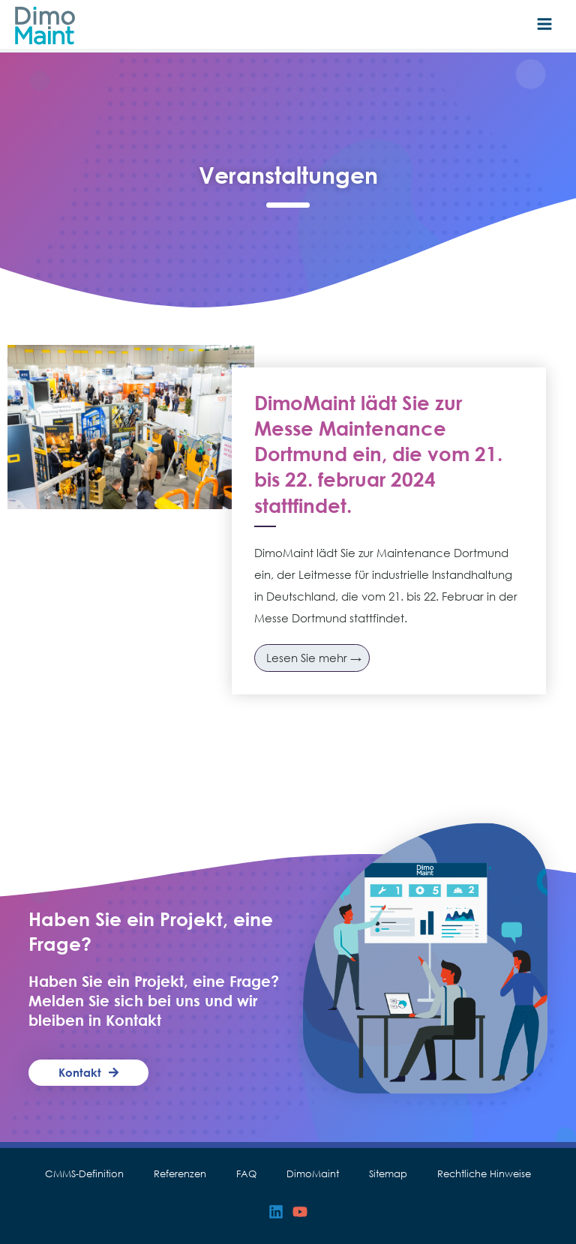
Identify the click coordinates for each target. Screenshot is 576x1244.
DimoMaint (312, 1174)
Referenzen (180, 1174)
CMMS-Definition (84, 1174)
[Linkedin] (276, 1211)
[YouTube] (300, 1211)
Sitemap (388, 1174)
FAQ (246, 1174)
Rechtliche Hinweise (484, 1174)
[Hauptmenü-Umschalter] (544, 23)
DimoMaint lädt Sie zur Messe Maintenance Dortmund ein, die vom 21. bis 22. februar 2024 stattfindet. (378, 454)
